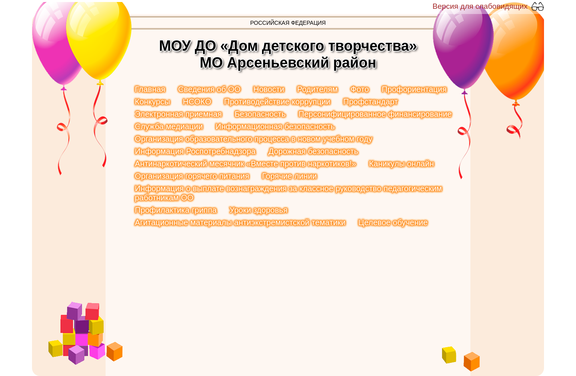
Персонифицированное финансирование (375, 114)
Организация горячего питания (192, 176)
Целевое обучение (393, 222)
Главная (150, 89)
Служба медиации (169, 126)
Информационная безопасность (275, 126)
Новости (268, 89)
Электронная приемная (178, 114)
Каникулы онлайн (401, 163)
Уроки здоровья (259, 210)
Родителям (317, 89)
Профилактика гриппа (176, 210)
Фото (359, 89)
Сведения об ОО (209, 89)
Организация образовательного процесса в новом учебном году (253, 138)
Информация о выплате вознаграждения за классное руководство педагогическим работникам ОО (288, 193)
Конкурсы (152, 101)
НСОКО (197, 101)
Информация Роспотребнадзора (195, 151)
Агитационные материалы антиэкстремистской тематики (240, 222)
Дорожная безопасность (313, 151)
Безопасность (260, 114)
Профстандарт (370, 101)
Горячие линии (289, 176)
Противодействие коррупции (277, 101)
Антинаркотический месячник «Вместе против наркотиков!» (245, 163)
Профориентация (414, 89)
